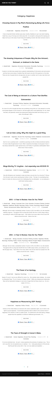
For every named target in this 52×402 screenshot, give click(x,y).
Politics (27, 225)
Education (31, 223)
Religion (40, 264)
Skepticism (39, 148)
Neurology (22, 225)
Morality (17, 225)
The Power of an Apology (26, 293)
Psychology (40, 74)
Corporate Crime (20, 223)
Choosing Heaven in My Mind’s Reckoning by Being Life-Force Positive (26, 26)
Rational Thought (44, 225)
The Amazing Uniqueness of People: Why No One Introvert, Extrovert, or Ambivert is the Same (26, 65)
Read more (26, 47)
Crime (26, 223)
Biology (13, 223)
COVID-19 (15, 185)
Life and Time (24, 34)
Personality (33, 74)
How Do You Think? (11, 3)
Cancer (15, 368)
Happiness (17, 34)
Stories (34, 185)
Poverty (31, 225)
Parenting (10, 264)
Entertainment (22, 185)
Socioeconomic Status (14, 226)
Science (33, 148)
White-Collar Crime (25, 226)
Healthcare (11, 225)
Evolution (47, 223)
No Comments (29, 75)
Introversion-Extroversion (24, 74)
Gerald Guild (10, 34)
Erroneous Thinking (18, 111)
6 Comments (43, 333)
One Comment (43, 34)
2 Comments (35, 113)
